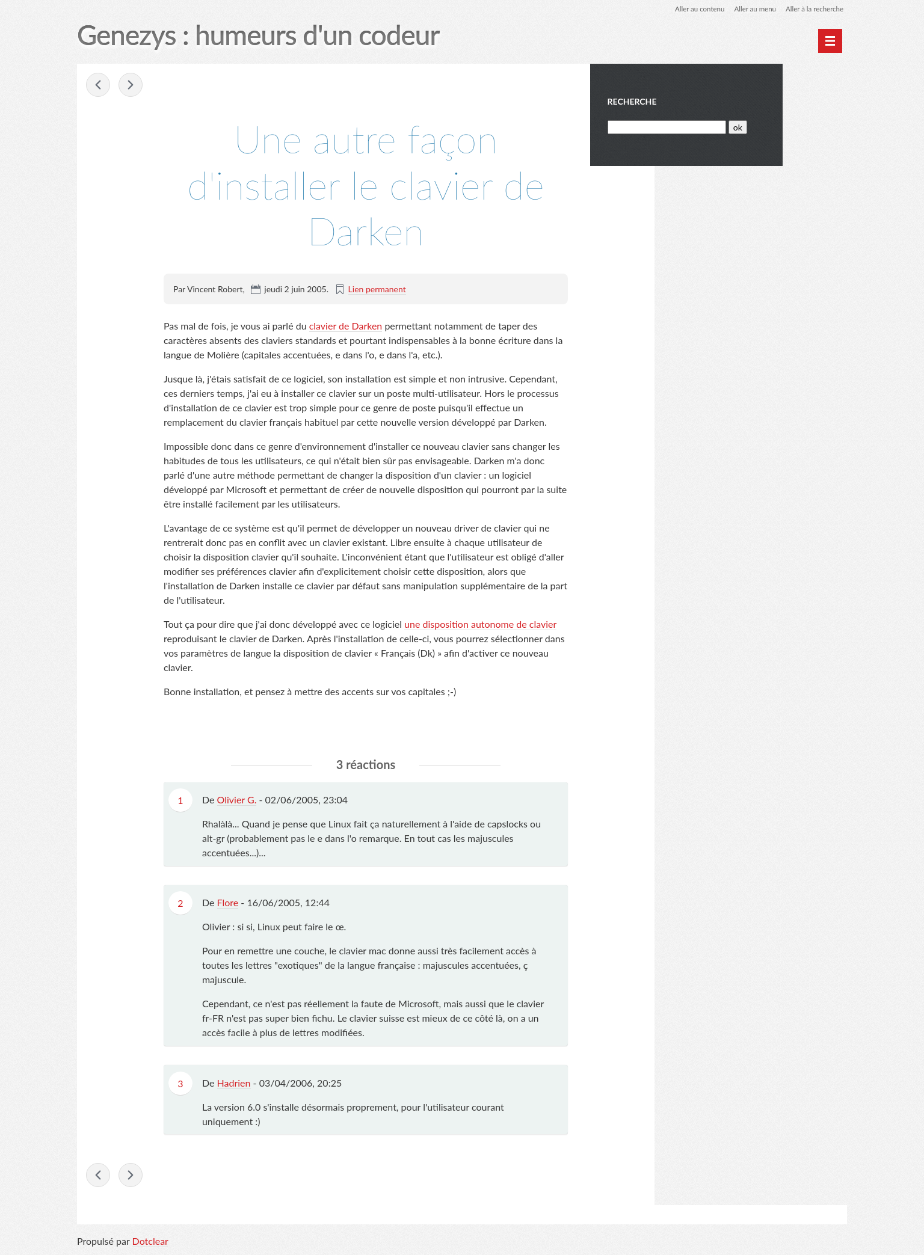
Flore (228, 903)
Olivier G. (237, 800)
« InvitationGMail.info (99, 85)
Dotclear (150, 1242)
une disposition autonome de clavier (480, 624)
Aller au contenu (694, 8)
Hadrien (234, 1083)
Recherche (697, 101)
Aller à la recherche (813, 8)
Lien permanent (377, 289)
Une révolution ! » (131, 85)
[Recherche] (731, 127)
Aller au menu (752, 8)
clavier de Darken (346, 326)
